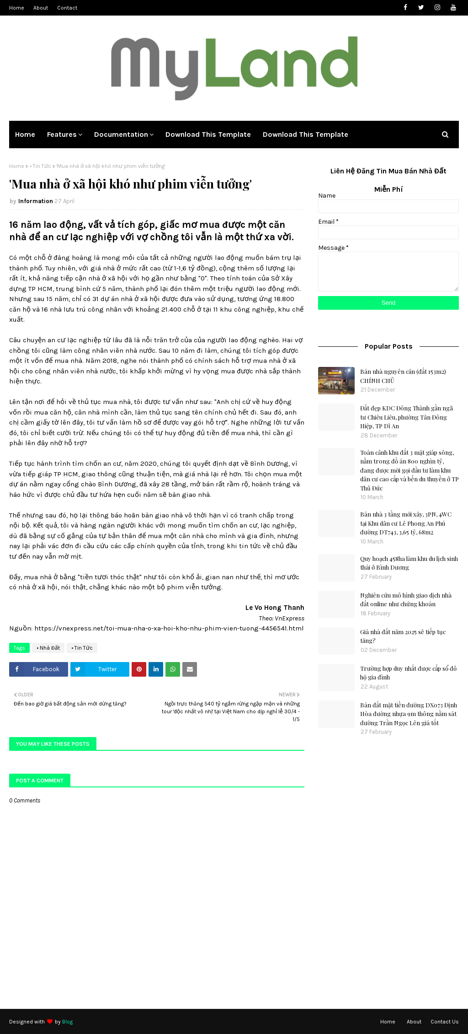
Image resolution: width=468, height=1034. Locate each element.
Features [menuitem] (62, 134)
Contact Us (445, 1021)
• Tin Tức (40, 166)
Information (35, 201)
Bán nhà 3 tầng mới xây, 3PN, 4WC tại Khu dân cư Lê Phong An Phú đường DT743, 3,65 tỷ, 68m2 (406, 523)
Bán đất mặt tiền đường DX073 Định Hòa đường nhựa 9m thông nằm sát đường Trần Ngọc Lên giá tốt (408, 714)
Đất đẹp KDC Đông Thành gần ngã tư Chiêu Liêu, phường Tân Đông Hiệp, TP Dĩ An (406, 417)
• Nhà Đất (48, 648)
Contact (67, 8)
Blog (67, 1021)
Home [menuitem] (25, 134)
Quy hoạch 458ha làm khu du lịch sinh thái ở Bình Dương (409, 563)
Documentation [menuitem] (121, 134)
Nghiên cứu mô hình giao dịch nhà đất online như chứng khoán (406, 599)
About (40, 8)
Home (16, 8)
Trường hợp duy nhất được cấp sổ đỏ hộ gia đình (408, 672)
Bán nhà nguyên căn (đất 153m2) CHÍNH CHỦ (403, 375)
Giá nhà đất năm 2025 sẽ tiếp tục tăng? (403, 636)
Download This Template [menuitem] (208, 134)
